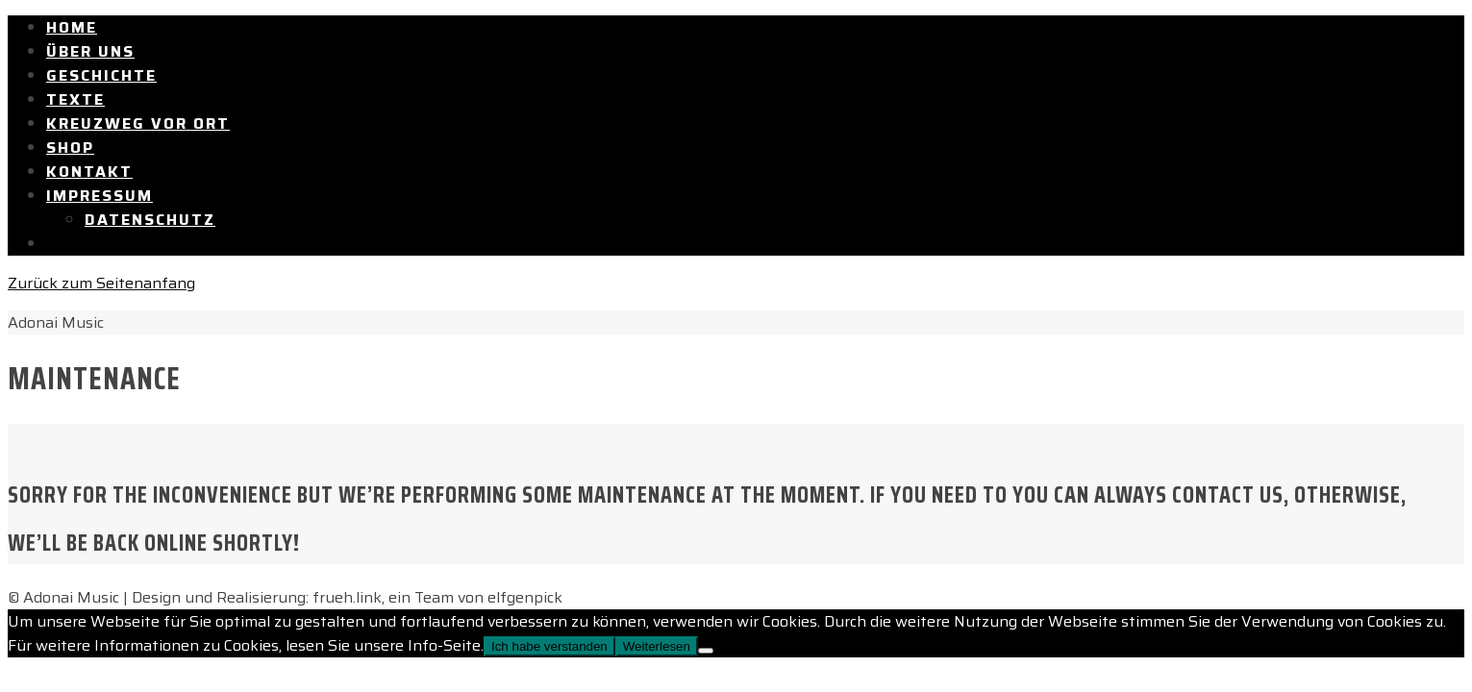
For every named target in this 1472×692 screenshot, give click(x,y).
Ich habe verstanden (549, 646)
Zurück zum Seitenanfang (101, 283)
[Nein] (705, 651)
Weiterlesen (656, 646)
